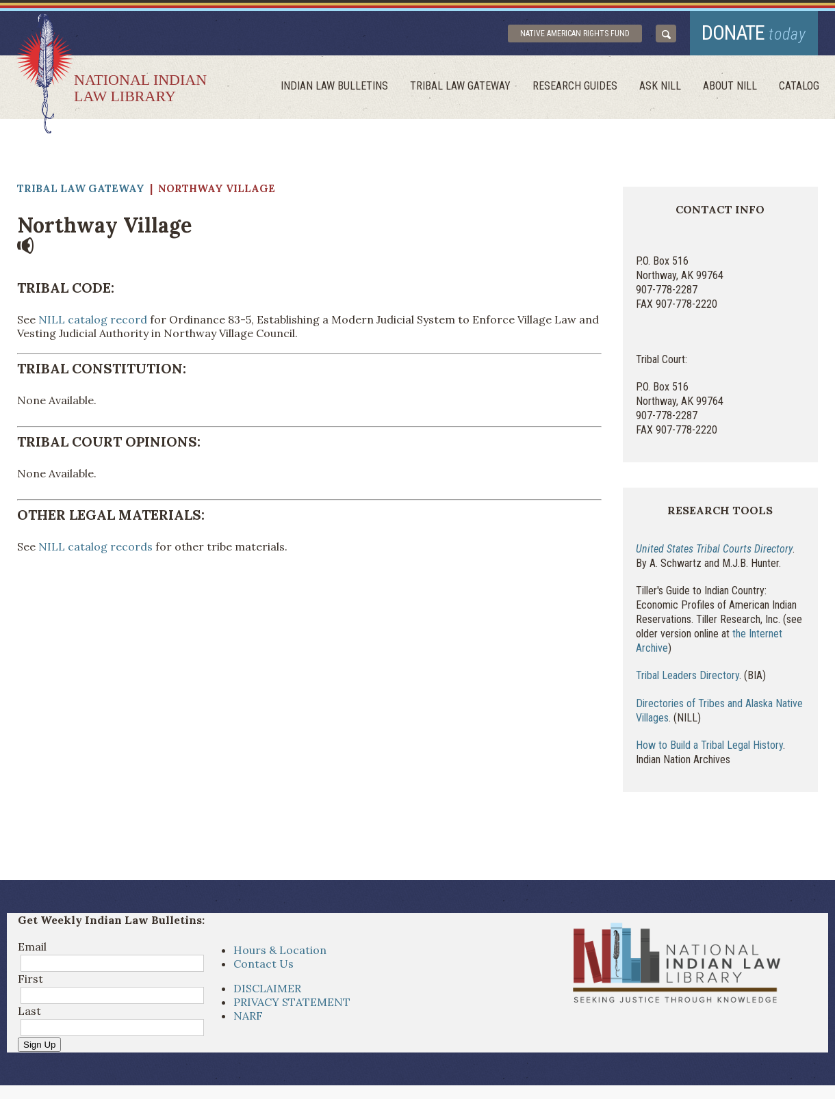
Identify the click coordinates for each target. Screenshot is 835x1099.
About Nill (730, 85)
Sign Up (39, 1045)
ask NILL (660, 85)
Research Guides (574, 85)
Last (29, 1011)
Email (32, 946)
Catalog (799, 85)
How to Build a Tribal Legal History (709, 745)
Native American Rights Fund (575, 33)
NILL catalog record (92, 319)
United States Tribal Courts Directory (714, 548)
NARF (248, 1015)
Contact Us (263, 963)
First (30, 978)
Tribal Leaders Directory (687, 675)
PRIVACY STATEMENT (291, 1002)
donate (754, 32)
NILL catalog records (95, 546)
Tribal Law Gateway (460, 85)
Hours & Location (279, 950)
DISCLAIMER (267, 988)
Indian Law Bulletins (334, 85)
